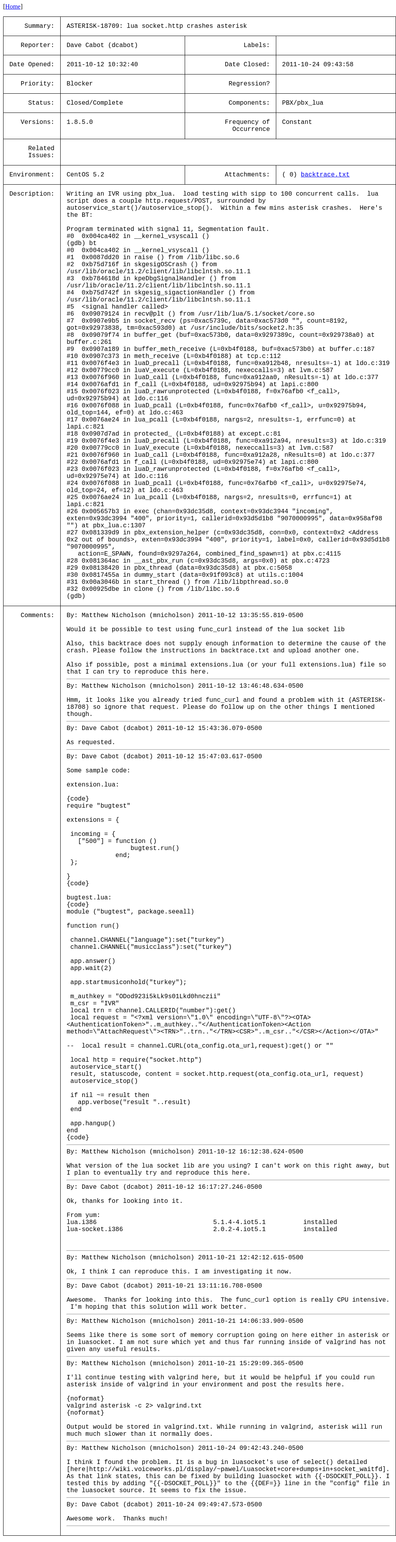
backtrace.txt (325, 174)
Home (12, 6)
